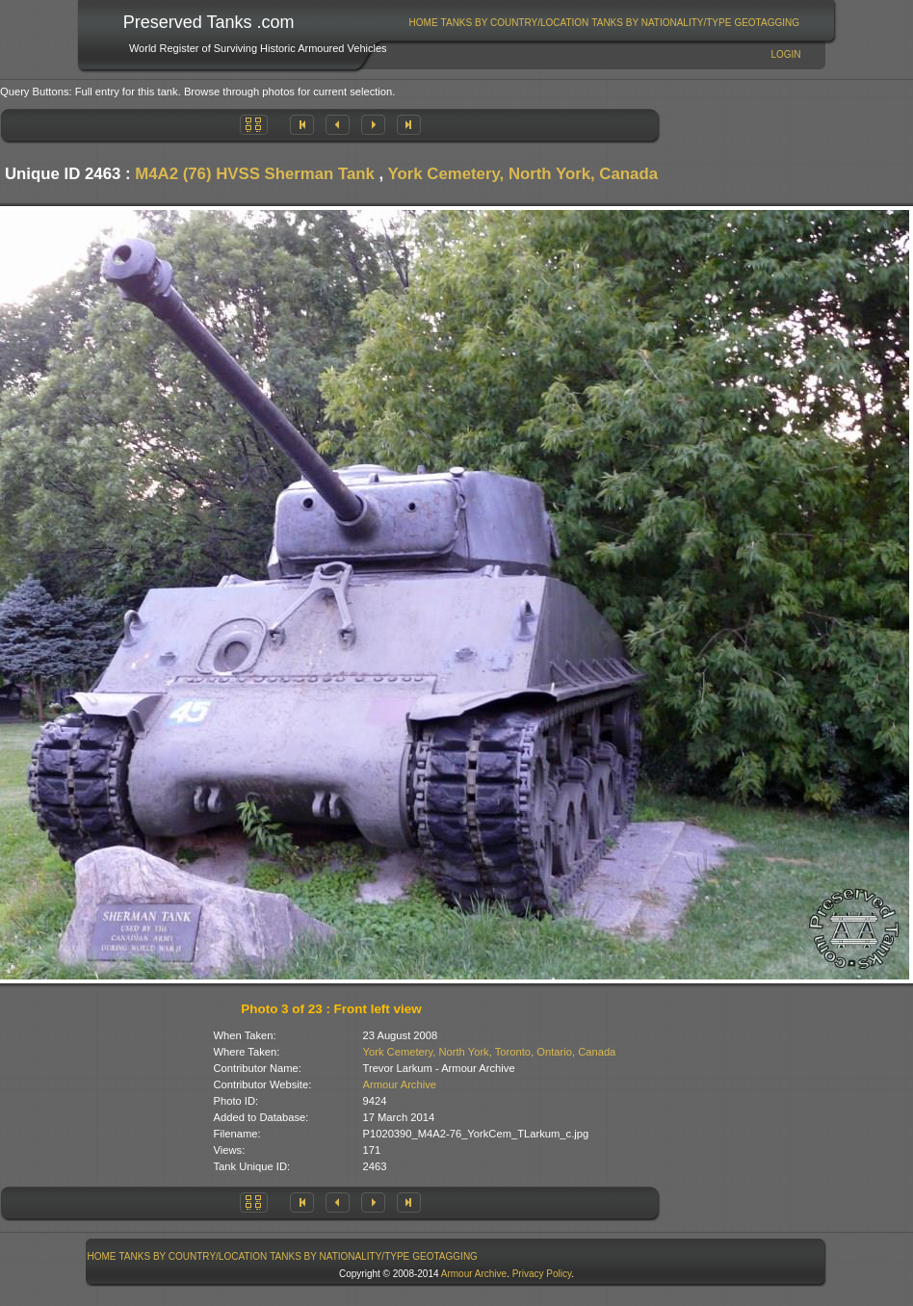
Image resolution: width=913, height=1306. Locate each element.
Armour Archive (399, 1084)
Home (423, 22)
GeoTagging (766, 22)
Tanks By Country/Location (515, 22)
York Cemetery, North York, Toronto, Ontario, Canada (489, 1052)
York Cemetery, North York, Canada (523, 174)
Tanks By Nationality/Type (661, 22)
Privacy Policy (542, 1273)
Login (785, 54)
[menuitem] (423, 23)
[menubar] (603, 23)
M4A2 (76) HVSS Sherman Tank (255, 174)
